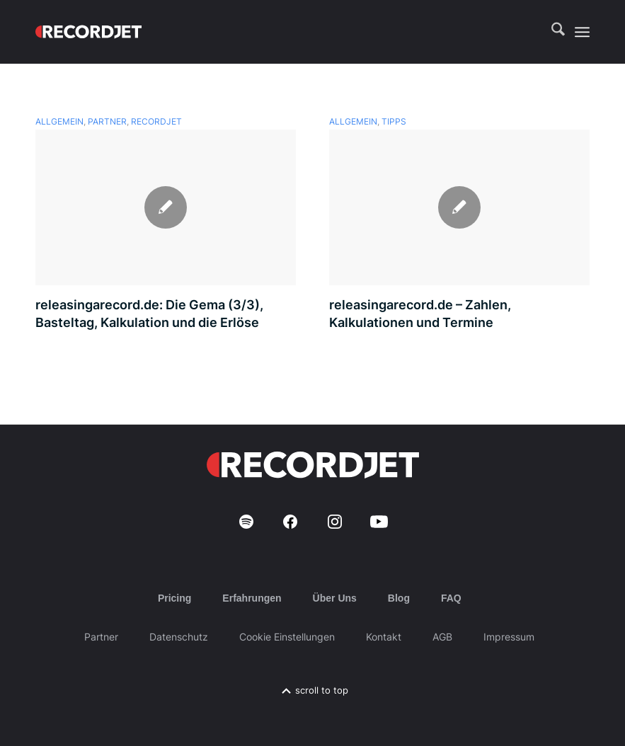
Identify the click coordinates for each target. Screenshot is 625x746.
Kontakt (383, 637)
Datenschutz (178, 637)
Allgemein (59, 122)
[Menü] (582, 32)
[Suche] (551, 32)
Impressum (508, 637)
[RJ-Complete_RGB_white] (88, 32)
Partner (107, 122)
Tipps (394, 122)
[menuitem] (551, 32)
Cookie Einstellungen (287, 637)
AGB (442, 637)
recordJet (156, 122)
